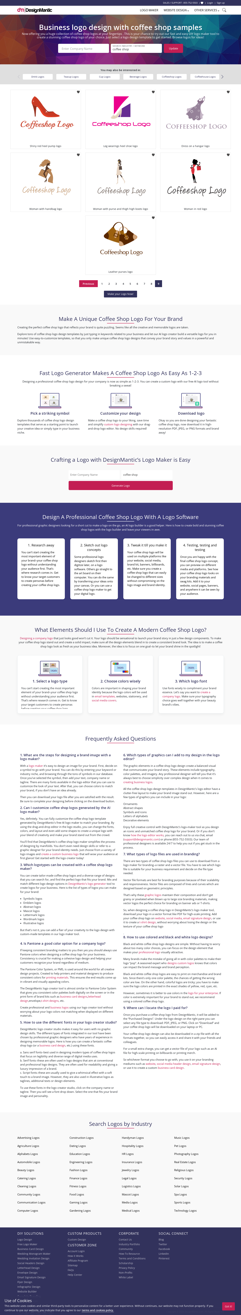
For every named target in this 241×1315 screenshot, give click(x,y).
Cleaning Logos (26, 1185)
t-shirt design (147, 921)
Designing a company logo (36, 637)
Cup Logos (104, 76)
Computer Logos (27, 1210)
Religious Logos (184, 1169)
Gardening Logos (80, 1210)
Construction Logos (82, 1137)
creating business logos (137, 781)
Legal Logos (129, 1177)
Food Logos (77, 1193)
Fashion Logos (78, 1169)
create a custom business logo (60, 853)
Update (173, 48)
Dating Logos (78, 1145)
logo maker (36, 765)
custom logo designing (118, 423)
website (160, 917)
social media (174, 917)
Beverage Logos (138, 76)
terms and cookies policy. (98, 1310)
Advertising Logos (28, 1137)
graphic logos (153, 894)
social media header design (174, 1063)
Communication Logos (31, 1201)
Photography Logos (186, 1153)
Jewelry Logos (130, 1169)
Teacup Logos (71, 76)
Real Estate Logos (185, 1161)
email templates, (105, 695)
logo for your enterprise (203, 992)
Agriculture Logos (28, 1145)
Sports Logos (182, 1201)
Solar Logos (181, 1185)
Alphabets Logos (27, 1153)
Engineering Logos (81, 1161)
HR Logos (128, 1153)
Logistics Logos (131, 1185)
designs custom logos (180, 962)
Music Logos (182, 1137)
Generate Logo (121, 485)
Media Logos (130, 1201)
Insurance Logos (132, 1161)
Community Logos (28, 1193)
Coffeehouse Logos (205, 76)
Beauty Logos (25, 1169)
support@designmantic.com (141, 838)
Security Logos (183, 1177)
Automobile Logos (28, 1161)
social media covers (104, 699)
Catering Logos (26, 1177)
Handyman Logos (133, 1137)
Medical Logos (131, 1210)
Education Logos (80, 1153)
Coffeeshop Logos (171, 76)
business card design (52, 1044)
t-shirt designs (50, 1000)
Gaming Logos (78, 1201)
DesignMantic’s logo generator (87, 883)
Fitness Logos (78, 1185)
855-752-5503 (190, 2)
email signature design (197, 917)
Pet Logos (180, 1145)
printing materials (57, 976)
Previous (88, 283)
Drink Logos (37, 76)
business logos (59, 1006)
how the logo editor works (147, 834)
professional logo (149, 951)
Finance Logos (78, 1177)
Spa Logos (180, 1193)
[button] (222, 76)
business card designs (73, 996)
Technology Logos (185, 1210)
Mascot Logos (130, 1193)
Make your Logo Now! (120, 293)
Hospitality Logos (132, 1145)
